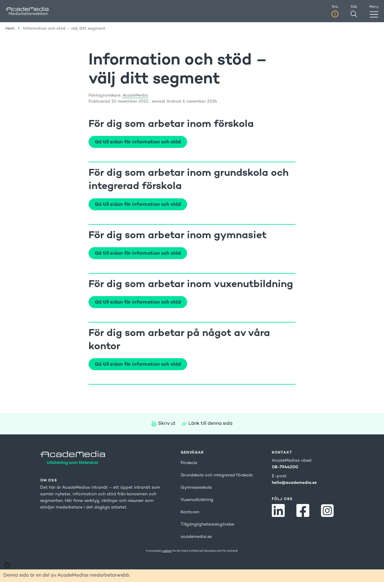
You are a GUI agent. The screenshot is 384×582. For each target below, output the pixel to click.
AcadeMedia (135, 95)
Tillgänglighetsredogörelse (207, 524)
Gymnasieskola (196, 487)
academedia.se (196, 537)
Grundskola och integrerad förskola (217, 475)
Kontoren (190, 512)
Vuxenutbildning (197, 500)
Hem (10, 28)
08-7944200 (285, 467)
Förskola (189, 463)
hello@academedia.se (294, 483)
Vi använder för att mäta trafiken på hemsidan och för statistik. (192, 551)
